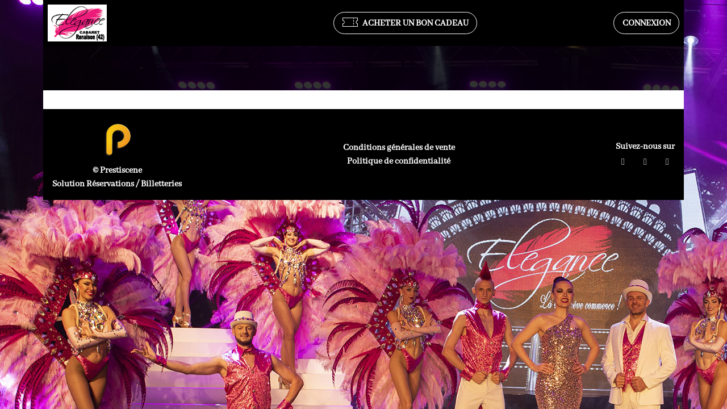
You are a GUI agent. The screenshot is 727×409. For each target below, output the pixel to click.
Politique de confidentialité (398, 161)
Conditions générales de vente (399, 148)
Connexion (646, 23)
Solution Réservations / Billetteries (117, 184)
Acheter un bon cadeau (405, 23)
